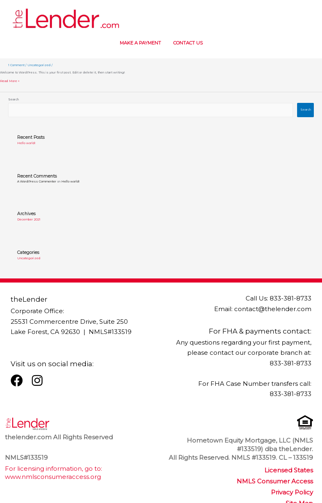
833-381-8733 (290, 298)
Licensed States (288, 470)
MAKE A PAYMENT (136, 43)
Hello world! (26, 143)
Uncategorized (39, 65)
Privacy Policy (292, 492)
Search (13, 99)
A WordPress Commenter (36, 181)
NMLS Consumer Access (275, 481)
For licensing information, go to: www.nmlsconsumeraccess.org (53, 472)
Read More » (10, 81)
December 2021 (28, 219)
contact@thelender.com (272, 309)
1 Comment (16, 65)
